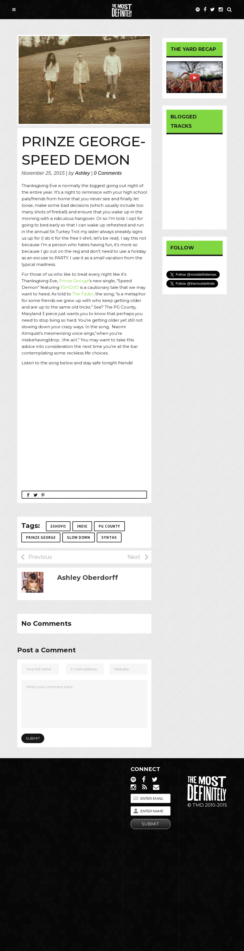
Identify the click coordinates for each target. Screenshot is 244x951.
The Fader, (83, 293)
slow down (78, 537)
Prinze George (74, 280)
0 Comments (108, 173)
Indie (82, 526)
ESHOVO (69, 287)
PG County (109, 526)
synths (109, 537)
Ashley (82, 173)
